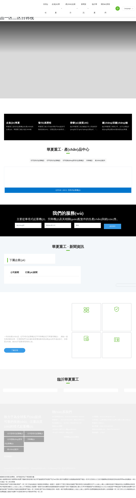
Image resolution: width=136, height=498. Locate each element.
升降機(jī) (99, 161)
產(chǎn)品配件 (118, 161)
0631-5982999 (79, 422)
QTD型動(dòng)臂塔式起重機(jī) (74, 161)
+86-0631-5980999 (69, 428)
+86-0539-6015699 (66, 425)
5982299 (78, 428)
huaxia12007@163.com (107, 422)
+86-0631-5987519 (58, 434)
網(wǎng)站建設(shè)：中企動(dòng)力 (45, 473)
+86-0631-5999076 (58, 437)
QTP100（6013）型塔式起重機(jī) (68, 194)
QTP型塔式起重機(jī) (45, 161)
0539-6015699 (69, 422)
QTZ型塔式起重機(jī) (20, 161)
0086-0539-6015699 (106, 431)
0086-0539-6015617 (113, 434)
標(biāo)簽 (10, 476)
